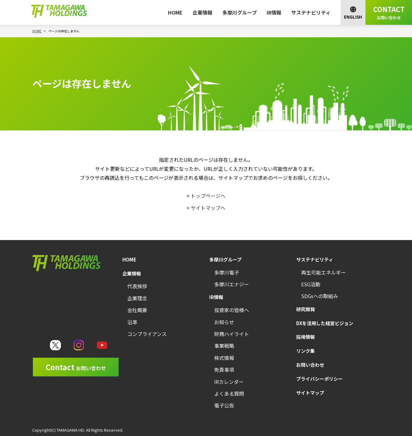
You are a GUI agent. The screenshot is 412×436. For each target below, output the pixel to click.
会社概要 (137, 310)
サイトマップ (310, 392)
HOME (175, 12)
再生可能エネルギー (323, 272)
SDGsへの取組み (319, 296)
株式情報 (224, 357)
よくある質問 (229, 393)
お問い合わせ (310, 364)
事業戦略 (224, 345)
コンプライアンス (147, 334)
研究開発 (305, 309)
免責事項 (224, 369)
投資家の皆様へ (231, 310)
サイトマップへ (208, 207)
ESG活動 (310, 284)
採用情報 (305, 337)
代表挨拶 (137, 286)
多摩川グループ (239, 12)
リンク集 (305, 350)
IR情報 (274, 12)
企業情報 (202, 12)
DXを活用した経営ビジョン (324, 323)
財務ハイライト (231, 334)
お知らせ (224, 322)
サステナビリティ (311, 12)
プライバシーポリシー (319, 378)
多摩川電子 (226, 272)
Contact (76, 366)
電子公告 (224, 405)
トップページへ (208, 195)
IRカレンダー (229, 381)
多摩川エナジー (231, 284)
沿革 (132, 322)
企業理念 (137, 298)
